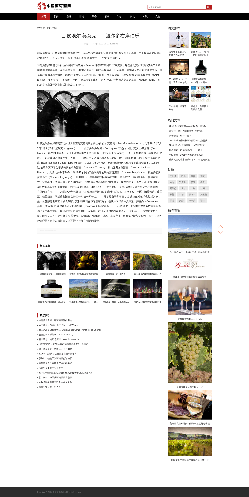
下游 (172, 200)
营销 (81, 16)
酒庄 (107, 16)
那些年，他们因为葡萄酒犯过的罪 (55, 358)
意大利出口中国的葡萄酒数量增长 (55, 377)
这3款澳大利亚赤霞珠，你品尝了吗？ (187, 145)
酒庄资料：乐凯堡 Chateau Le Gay (56, 334)
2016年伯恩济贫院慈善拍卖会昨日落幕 (58, 353)
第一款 (192, 200)
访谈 (119, 16)
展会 (94, 16)
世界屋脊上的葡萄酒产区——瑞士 (185, 150)
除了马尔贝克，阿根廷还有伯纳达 (55, 349)
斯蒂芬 (173, 188)
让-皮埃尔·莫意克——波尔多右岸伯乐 (187, 126)
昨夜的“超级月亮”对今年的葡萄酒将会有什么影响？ (64, 344)
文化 (157, 16)
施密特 (203, 194)
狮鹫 (202, 176)
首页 (43, 16)
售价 (183, 188)
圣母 (202, 182)
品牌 (69, 16)
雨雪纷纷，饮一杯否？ (50, 387)
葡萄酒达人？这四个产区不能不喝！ (56, 363)
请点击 (192, 194)
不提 (193, 176)
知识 (145, 16)
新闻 (56, 16)
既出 (183, 176)
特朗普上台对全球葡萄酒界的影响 (55, 320)
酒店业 (182, 182)
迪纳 (172, 182)
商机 (132, 16)
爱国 (193, 182)
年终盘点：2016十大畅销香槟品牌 (186, 154)
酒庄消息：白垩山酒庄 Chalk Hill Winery (58, 325)
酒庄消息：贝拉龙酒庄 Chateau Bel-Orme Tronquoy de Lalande (70, 330)
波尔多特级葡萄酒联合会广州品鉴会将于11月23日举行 (65, 372)
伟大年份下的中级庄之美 (51, 368)
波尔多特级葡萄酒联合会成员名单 (55, 382)
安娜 (181, 200)
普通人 (203, 188)
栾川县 (173, 176)
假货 (172, 194)
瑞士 (202, 200)
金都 (181, 194)
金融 (193, 188)
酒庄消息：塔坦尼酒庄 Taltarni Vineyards (59, 339)
